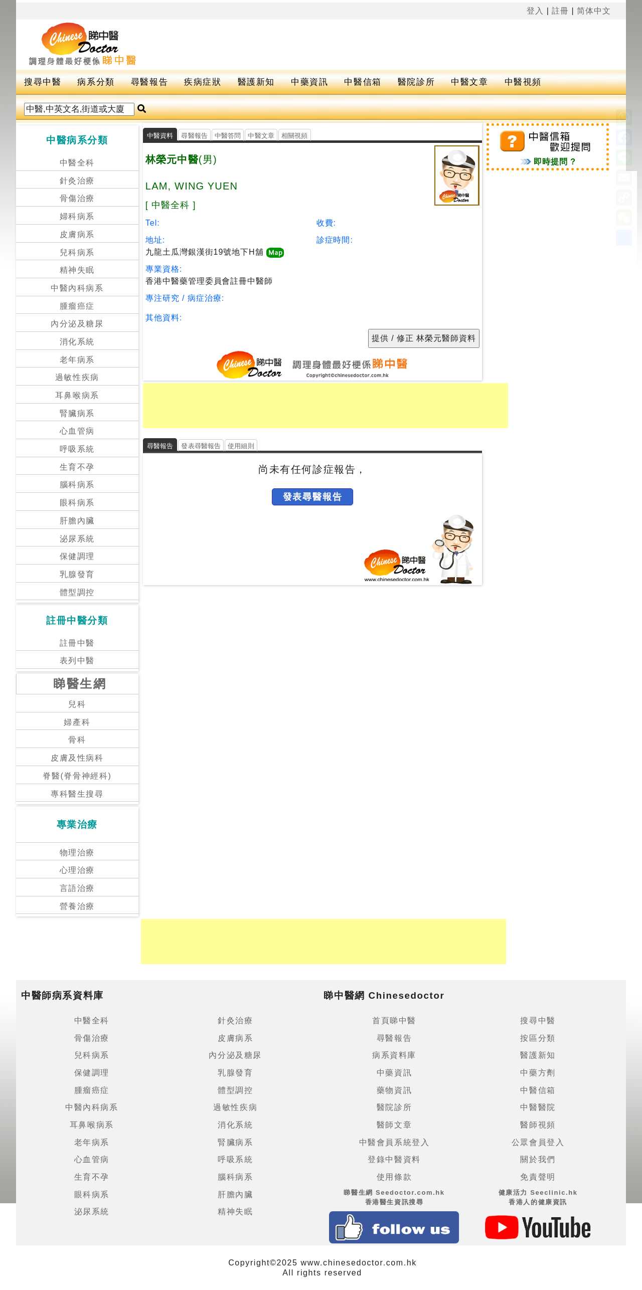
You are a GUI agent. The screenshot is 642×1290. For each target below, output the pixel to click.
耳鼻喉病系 (77, 395)
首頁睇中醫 (394, 1020)
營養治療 (77, 906)
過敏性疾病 (77, 377)
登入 (535, 11)
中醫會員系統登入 (394, 1142)
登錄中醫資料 (394, 1159)
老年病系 (77, 359)
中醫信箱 (362, 82)
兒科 (77, 704)
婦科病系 (77, 216)
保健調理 (77, 556)
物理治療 (77, 852)
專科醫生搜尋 (77, 794)
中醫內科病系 (77, 288)
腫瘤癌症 (77, 306)
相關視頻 (294, 135)
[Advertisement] (374, 44)
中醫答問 (228, 135)
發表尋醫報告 (201, 446)
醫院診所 (416, 82)
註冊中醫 (77, 643)
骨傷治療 (77, 198)
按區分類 (537, 1038)
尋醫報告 (149, 82)
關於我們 (537, 1159)
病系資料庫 (394, 1055)
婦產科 (77, 722)
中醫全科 (77, 162)
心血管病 (77, 431)
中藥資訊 (309, 82)
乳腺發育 (77, 574)
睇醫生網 (79, 683)
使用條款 (394, 1177)
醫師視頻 (537, 1125)
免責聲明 (537, 1177)
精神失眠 (77, 270)
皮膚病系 (77, 234)
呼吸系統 (77, 449)
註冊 (560, 11)
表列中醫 (77, 660)
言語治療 (77, 888)
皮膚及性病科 (77, 758)
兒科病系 (77, 252)
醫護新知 (256, 82)
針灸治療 (77, 180)
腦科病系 (77, 484)
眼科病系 (77, 502)
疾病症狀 (202, 82)
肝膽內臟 (77, 520)
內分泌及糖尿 (77, 323)
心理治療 (77, 870)
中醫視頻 (523, 82)
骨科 (77, 739)
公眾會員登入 (538, 1142)
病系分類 (95, 82)
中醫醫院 (537, 1107)
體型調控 (77, 592)
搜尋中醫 (42, 82)
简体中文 (594, 11)
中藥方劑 (537, 1072)
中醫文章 (469, 82)
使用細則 (241, 446)
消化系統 (77, 341)
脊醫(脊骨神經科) (77, 776)
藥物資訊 (394, 1090)
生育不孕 (77, 467)
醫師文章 (394, 1125)
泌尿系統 (77, 538)
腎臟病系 (77, 413)
